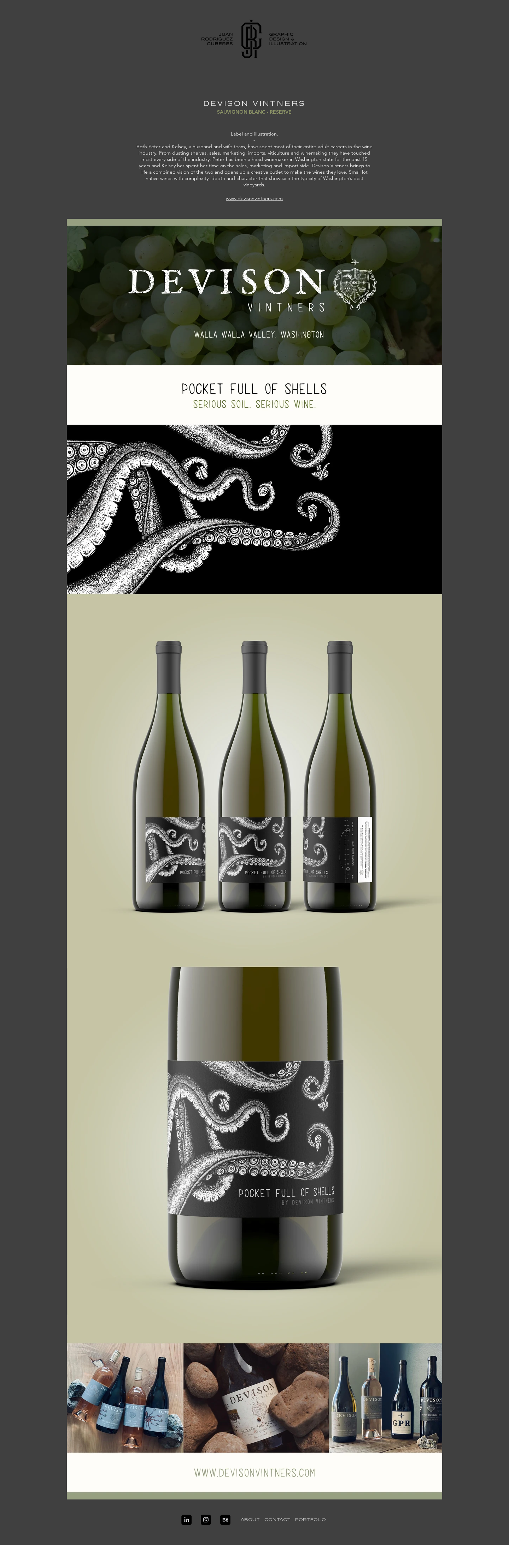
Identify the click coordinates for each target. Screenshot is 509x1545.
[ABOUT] (250, 1520)
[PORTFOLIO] (310, 1520)
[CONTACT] (277, 1520)
